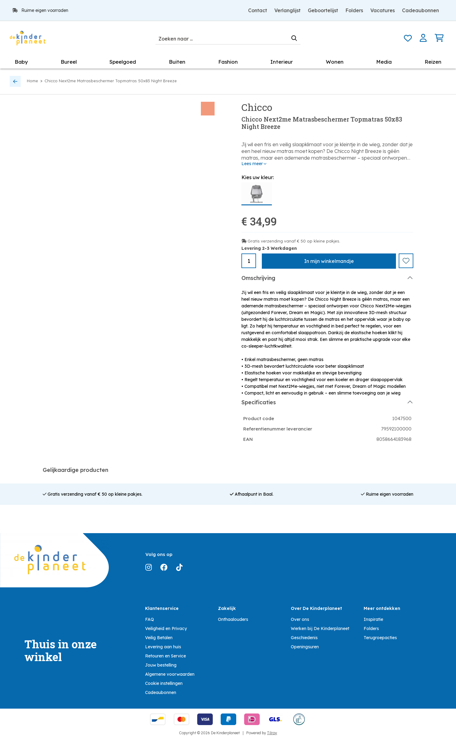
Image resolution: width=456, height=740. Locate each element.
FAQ (149, 619)
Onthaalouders (233, 619)
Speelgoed (122, 61)
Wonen (335, 61)
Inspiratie (373, 619)
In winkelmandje (329, 261)
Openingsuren (305, 646)
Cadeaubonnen (420, 10)
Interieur (281, 61)
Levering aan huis (163, 646)
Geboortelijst (323, 10)
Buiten (177, 61)
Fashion (228, 61)
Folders (354, 10)
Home (32, 80)
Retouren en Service (165, 655)
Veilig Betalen (159, 637)
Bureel (69, 61)
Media (384, 61)
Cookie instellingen (164, 683)
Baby (21, 61)
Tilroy (272, 732)
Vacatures (382, 10)
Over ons (300, 619)
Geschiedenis (304, 637)
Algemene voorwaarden (169, 674)
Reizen (433, 61)
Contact (257, 10)
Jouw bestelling (160, 664)
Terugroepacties (380, 637)
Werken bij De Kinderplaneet (320, 628)
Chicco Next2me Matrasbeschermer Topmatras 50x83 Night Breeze (111, 80)
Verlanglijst (287, 10)
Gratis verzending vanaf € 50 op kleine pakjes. (294, 241)
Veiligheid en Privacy (166, 628)
